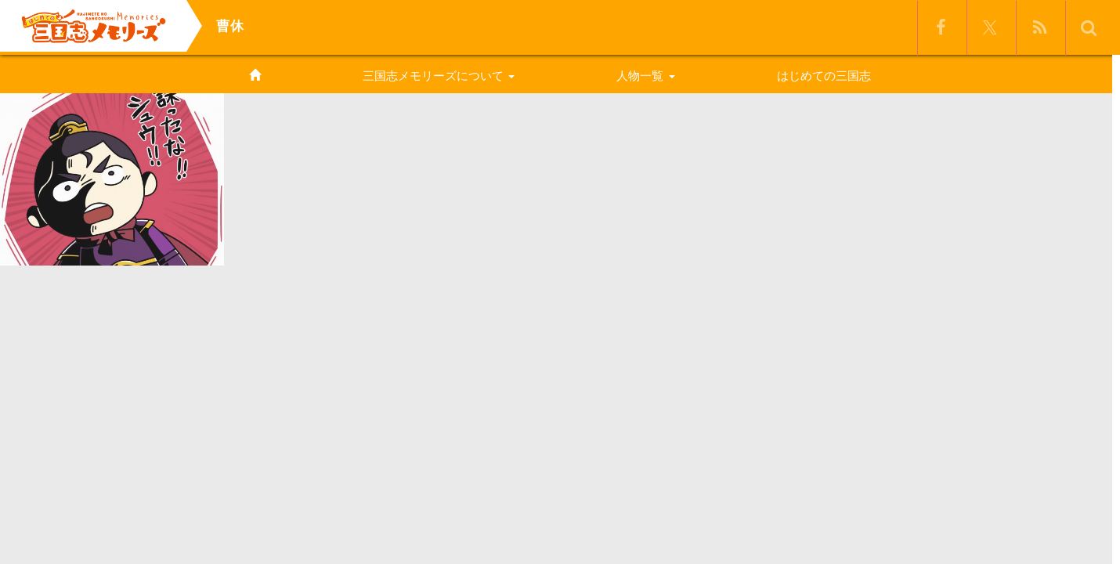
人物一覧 (645, 75)
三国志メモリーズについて (439, 75)
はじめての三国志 (824, 75)
